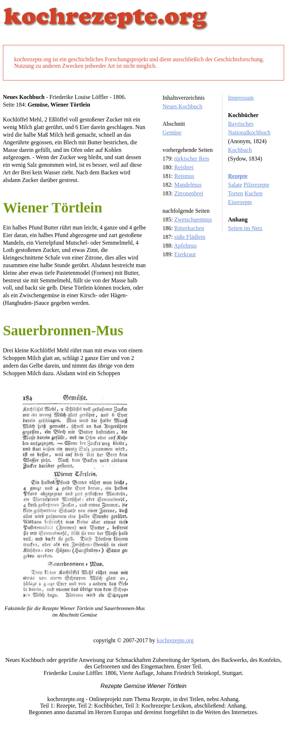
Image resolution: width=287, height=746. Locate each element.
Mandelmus (188, 185)
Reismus (184, 176)
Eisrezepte (240, 202)
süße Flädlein (189, 237)
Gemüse (172, 132)
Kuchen (254, 193)
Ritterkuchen (189, 228)
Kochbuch (240, 150)
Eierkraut (185, 254)
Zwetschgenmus (193, 219)
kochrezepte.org (175, 640)
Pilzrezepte (256, 185)
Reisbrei (183, 167)
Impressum (241, 98)
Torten (235, 193)
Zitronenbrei (188, 193)
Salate (235, 185)
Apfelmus (185, 246)
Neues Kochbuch (182, 106)
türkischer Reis (191, 159)
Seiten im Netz (245, 228)
